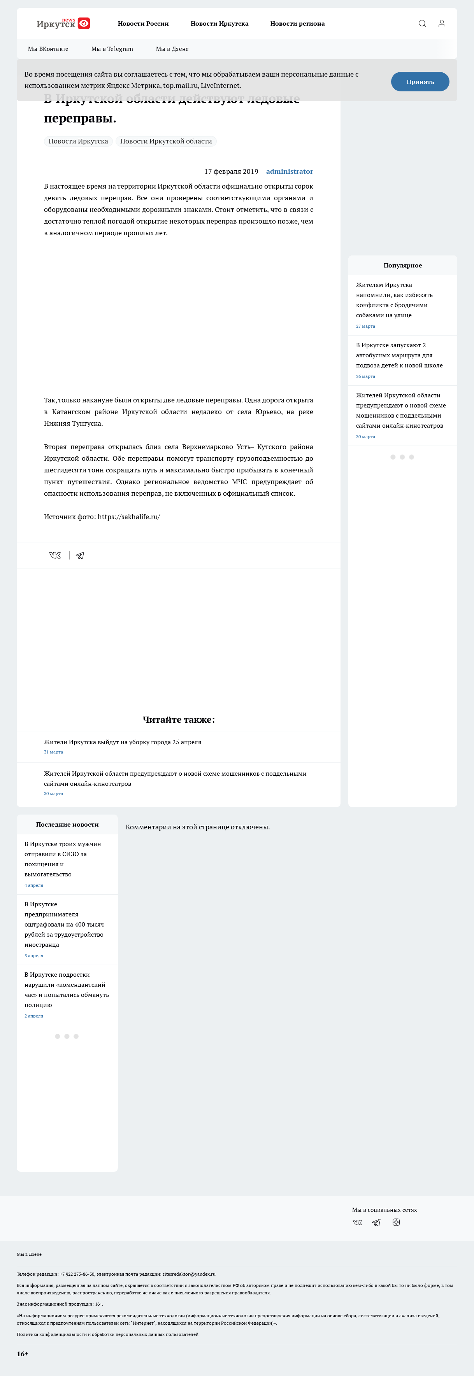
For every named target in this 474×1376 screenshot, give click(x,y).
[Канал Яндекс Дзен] (396, 1222)
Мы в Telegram (112, 48)
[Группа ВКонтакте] (357, 1222)
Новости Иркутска (220, 23)
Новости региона (297, 23)
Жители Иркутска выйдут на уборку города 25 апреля (178, 747)
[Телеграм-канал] (376, 1222)
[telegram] (82, 555)
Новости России (143, 23)
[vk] (56, 555)
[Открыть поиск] (422, 23)
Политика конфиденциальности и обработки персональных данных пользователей (107, 1334)
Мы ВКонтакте (48, 48)
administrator (289, 171)
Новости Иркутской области (166, 140)
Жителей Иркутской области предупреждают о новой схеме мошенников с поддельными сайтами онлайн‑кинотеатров (178, 784)
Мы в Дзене (172, 48)
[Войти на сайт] (441, 23)
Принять (420, 82)
